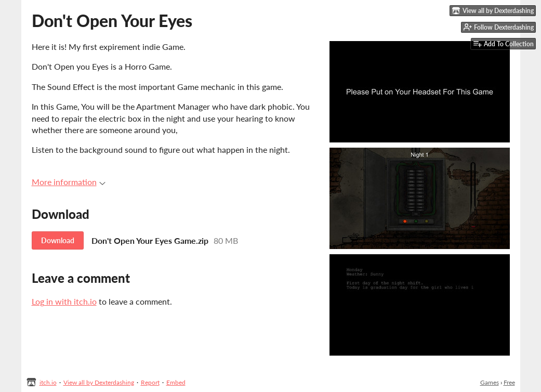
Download (57, 240)
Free (509, 382)
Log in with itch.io (64, 301)
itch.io (48, 382)
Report (150, 382)
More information (68, 182)
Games (489, 382)
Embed (176, 382)
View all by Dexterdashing (98, 382)
